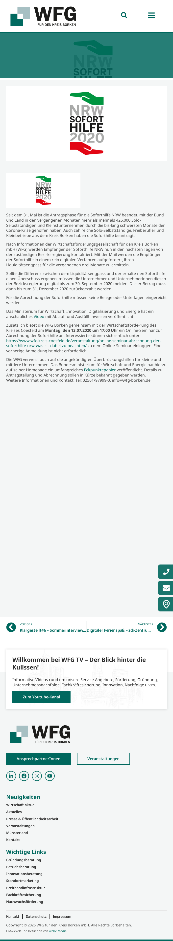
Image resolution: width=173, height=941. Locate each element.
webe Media (58, 931)
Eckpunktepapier (100, 370)
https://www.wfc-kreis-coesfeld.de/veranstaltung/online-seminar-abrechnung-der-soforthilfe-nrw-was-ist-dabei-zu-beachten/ (83, 343)
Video (39, 316)
